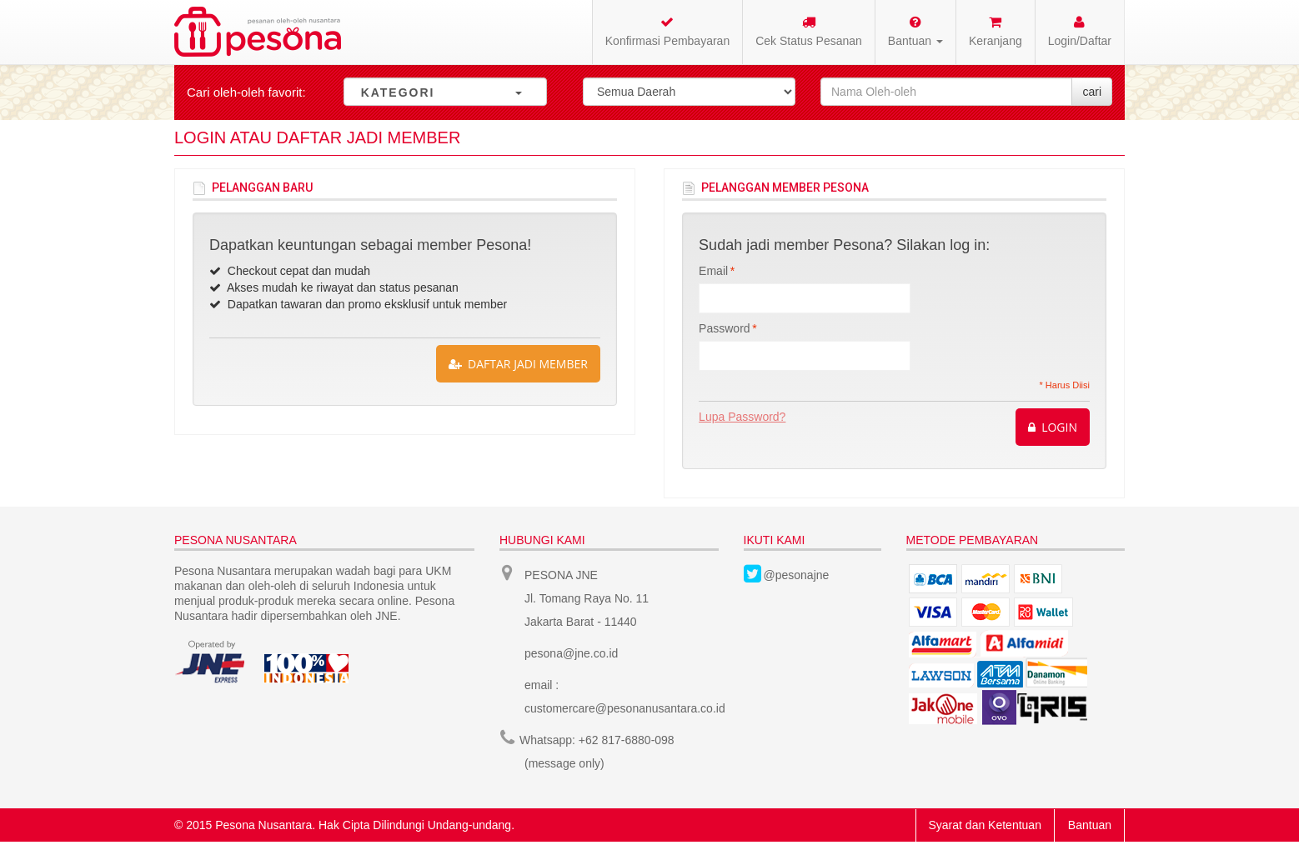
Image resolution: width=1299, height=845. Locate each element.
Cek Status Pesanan (808, 31)
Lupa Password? (742, 416)
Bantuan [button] (915, 31)
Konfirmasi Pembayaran (667, 31)
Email (713, 270)
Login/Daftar (1079, 31)
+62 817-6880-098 (627, 740)
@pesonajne (797, 575)
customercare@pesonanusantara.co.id (624, 708)
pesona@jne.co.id (571, 653)
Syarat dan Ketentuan (985, 825)
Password (724, 328)
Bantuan (1089, 825)
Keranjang (995, 31)
